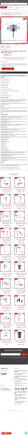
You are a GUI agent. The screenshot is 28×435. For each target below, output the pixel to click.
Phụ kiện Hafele (17, 7)
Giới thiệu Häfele (3, 370)
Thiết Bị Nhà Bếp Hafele (8, 12)
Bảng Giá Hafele (3, 9)
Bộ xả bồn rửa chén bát (8, 89)
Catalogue (9, 9)
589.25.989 (7, 80)
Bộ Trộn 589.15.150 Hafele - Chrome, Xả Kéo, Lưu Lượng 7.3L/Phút (7, 307)
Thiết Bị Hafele (10, 7)
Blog (22, 7)
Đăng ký (23, 354)
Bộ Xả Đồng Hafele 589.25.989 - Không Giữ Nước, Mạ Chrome (11, 14)
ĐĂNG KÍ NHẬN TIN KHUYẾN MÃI (13, 350)
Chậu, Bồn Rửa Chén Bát (17, 12)
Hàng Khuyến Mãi (16, 9)
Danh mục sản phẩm (3, 7)
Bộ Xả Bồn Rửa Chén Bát (6, 13)
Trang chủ (2, 12)
